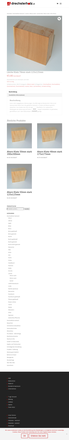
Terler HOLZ (11, 407)
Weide (10, 307)
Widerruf (10, 383)
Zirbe (9, 312)
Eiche (9, 252)
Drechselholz (47, 84)
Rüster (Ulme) (12, 302)
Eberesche (11, 247)
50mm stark (13, 278)
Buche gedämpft (13, 239)
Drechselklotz (56, 84)
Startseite (9, 13)
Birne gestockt (12, 234)
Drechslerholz (11, 86)
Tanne (10, 304)
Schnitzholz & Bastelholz (13, 326)
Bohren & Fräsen (11, 355)
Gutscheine (10, 365)
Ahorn (10, 218)
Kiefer (10, 268)
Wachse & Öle (11, 339)
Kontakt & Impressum (14, 386)
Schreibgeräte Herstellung (14, 347)
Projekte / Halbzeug (12, 349)
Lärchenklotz (37, 86)
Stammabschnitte (12, 328)
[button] (59, 18)
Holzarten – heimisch (14, 420)
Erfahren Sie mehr (38, 436)
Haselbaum (11, 263)
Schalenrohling (46, 86)
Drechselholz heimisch (18, 13)
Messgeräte (10, 357)
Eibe (9, 250)
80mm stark (33, 13)
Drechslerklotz (20, 86)
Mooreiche (11, 291)
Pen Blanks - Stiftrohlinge (14, 333)
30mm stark (13, 275)
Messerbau (10, 331)
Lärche (27, 13)
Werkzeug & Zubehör (13, 352)
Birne (9, 228)
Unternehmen (12, 389)
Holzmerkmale (12, 418)
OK (24, 436)
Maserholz (10, 323)
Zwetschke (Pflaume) (14, 318)
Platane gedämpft (13, 299)
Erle (9, 255)
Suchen (27, 209)
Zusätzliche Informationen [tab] (17, 95)
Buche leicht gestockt (14, 244)
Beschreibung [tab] (13, 92)
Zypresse (10, 315)
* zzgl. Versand (12, 397)
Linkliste (10, 402)
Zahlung (10, 399)
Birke (9, 226)
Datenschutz (11, 381)
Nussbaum (11, 294)
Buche (10, 236)
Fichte (10, 260)
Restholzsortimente (12, 336)
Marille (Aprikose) (13, 289)
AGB (9, 378)
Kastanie (10, 265)
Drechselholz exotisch (13, 320)
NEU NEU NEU (11, 362)
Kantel (27, 86)
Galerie (10, 404)
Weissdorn (11, 310)
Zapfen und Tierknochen (14, 344)
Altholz (10, 221)
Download (11, 426)
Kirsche (10, 271)
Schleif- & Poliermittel (13, 341)
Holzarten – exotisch (14, 423)
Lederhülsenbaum (13, 283)
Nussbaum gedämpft (14, 297)
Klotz (31, 86)
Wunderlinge (10, 360)
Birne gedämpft (12, 231)
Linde (9, 286)
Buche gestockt (12, 242)
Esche (10, 257)
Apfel (9, 223)
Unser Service (12, 415)
